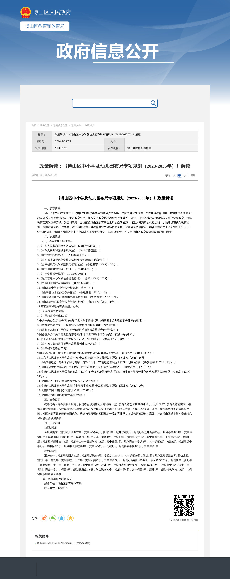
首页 (34, 125)
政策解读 (89, 125)
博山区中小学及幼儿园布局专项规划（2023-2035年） (64, 543)
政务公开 (44, 125)
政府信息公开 (60, 125)
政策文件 (76, 125)
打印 (193, 175)
